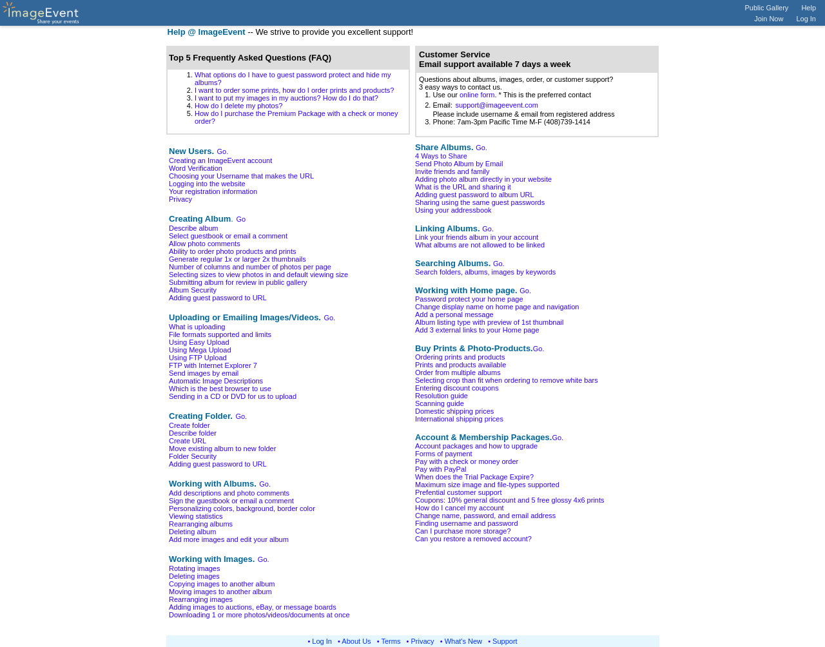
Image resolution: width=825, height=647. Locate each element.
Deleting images (194, 576)
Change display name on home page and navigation (497, 307)
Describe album (193, 228)
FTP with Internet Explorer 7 (213, 365)
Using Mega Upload (200, 350)
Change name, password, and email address (485, 515)
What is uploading (197, 327)
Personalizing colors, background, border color (242, 508)
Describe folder (193, 433)
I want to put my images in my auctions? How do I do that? (286, 98)
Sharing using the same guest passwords (480, 202)
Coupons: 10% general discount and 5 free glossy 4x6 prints (510, 500)
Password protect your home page (469, 299)
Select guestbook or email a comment (228, 236)
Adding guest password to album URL (474, 194)
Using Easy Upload (199, 342)
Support (505, 641)
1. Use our (439, 95)
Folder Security (193, 456)
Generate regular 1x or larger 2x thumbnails (237, 259)
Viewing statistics (196, 516)
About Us (356, 641)
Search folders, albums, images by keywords (485, 272)
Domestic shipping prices (454, 411)
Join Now (768, 19)
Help (808, 8)
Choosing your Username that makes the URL (241, 176)
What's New (463, 641)
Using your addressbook (453, 210)
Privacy (180, 199)
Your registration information (213, 191)
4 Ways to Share (441, 156)
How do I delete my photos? (238, 106)
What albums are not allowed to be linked (480, 245)
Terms (391, 641)
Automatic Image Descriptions (216, 381)
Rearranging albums (201, 524)
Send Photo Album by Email (459, 164)
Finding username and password (466, 523)
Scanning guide (439, 403)
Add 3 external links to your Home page (477, 330)
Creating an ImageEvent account (220, 160)
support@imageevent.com (496, 105)
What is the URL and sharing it (463, 187)
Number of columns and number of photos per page (250, 267)
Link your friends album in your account (476, 237)
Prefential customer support (458, 492)
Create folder (189, 425)
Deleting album (192, 532)
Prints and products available (460, 365)
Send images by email (203, 373)
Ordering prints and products (460, 357)
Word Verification (195, 168)
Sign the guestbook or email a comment (231, 501)
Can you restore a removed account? (473, 539)
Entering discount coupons (457, 388)
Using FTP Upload (198, 358)
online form (477, 95)
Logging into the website (207, 184)
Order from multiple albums (458, 372)
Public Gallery (767, 8)
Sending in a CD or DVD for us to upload (232, 396)
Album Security (193, 290)
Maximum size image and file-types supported (487, 484)
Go (241, 219)
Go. (223, 151)
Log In (806, 19)
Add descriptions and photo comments (229, 493)
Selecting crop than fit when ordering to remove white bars (506, 380)
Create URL (187, 441)
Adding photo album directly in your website (483, 179)
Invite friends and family (452, 171)
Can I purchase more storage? (463, 531)
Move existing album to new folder (222, 448)
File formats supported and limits (220, 334)
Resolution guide (441, 396)
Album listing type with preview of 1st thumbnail (489, 322)
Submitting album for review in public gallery (238, 282)
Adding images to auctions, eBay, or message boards (252, 607)
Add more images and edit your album (229, 539)
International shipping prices (459, 419)
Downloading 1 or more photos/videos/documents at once (259, 615)
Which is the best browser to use (220, 388)
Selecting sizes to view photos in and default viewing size (258, 274)
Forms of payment (443, 454)
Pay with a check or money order (466, 461)
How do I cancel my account (459, 508)
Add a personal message (454, 314)
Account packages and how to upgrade (476, 446)
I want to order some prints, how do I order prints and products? (294, 90)
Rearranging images (201, 599)
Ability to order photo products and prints (232, 251)
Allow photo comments (204, 243)
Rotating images (194, 568)
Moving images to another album (220, 591)
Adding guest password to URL (218, 298)
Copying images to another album (222, 584)
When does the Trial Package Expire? (474, 477)
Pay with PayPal (440, 469)
